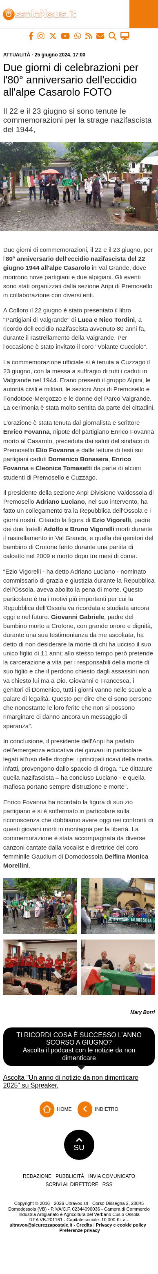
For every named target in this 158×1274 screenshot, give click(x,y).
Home (55, 1109)
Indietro (98, 1109)
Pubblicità (70, 1176)
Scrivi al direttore (71, 1184)
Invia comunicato (111, 1176)
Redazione (37, 1176)
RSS (107, 1184)
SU (79, 1145)
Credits (84, 1224)
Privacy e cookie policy (121, 1224)
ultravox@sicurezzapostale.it (40, 1224)
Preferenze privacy (79, 1230)
